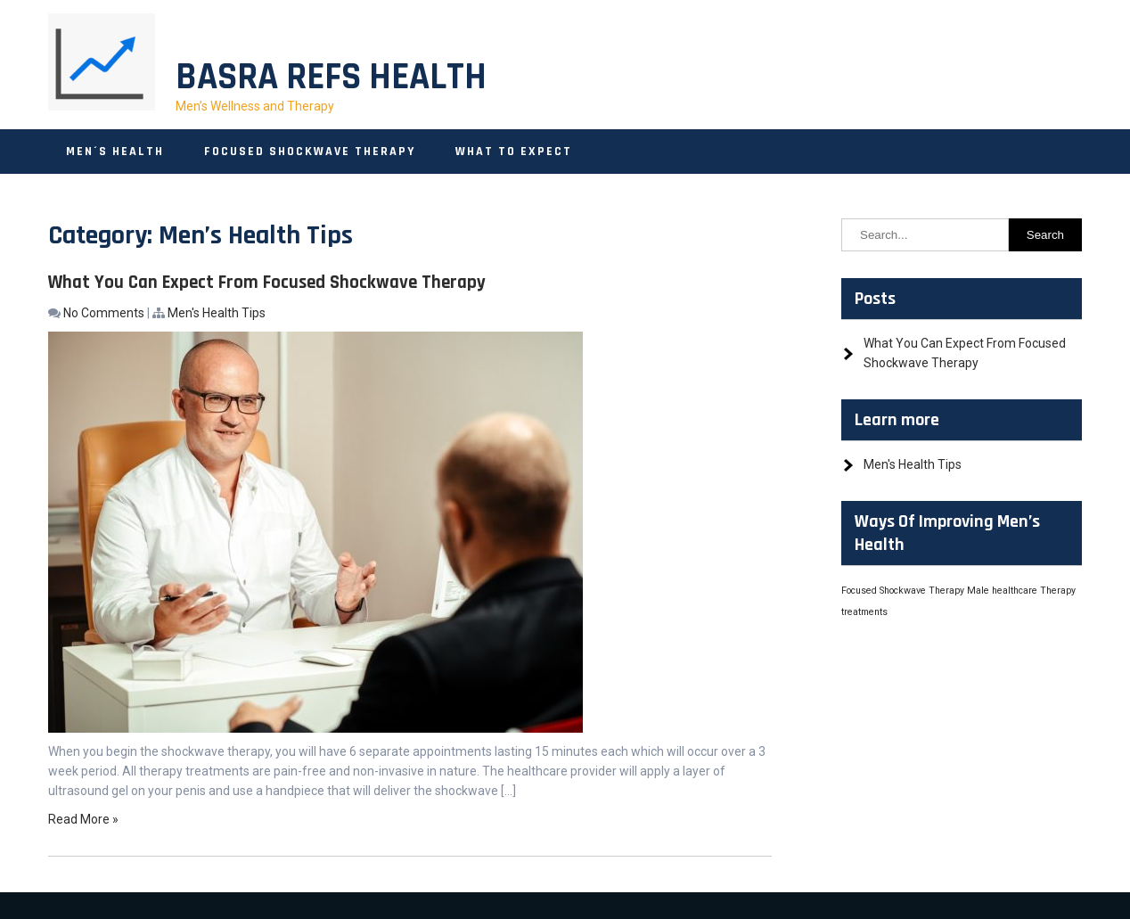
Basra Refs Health (331, 77)
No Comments (103, 313)
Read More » (83, 819)
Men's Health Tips (217, 313)
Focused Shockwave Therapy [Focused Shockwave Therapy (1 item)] (902, 590)
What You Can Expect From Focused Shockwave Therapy (267, 282)
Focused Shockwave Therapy (309, 152)
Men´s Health (115, 152)
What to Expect (513, 152)
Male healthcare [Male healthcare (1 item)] (1002, 590)
